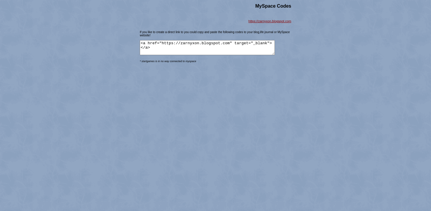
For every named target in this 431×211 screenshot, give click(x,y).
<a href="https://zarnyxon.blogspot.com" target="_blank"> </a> (215, 49)
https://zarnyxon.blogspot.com (269, 21)
